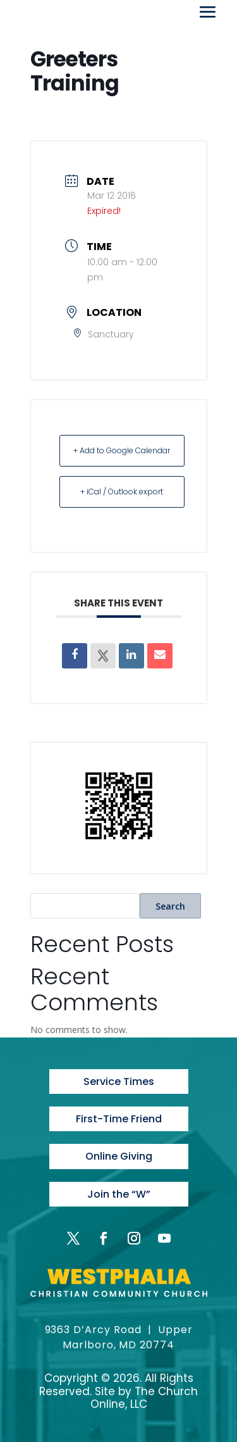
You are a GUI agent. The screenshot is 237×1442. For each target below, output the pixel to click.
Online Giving (118, 1156)
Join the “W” (118, 1194)
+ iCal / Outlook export (121, 491)
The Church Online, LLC (144, 1398)
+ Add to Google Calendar (121, 450)
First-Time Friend (119, 1119)
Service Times (118, 1081)
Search (170, 906)
